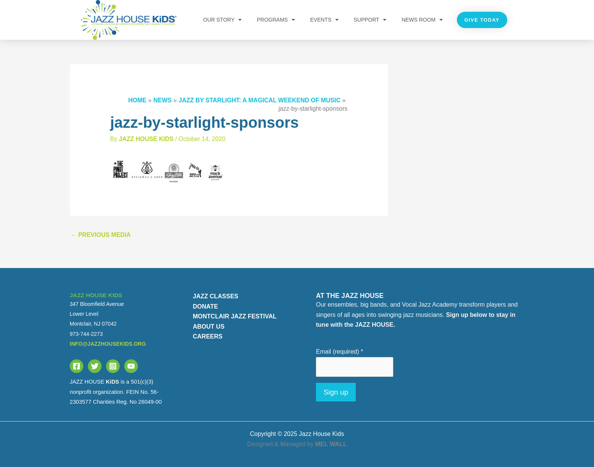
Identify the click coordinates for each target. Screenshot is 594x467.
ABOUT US (209, 326)
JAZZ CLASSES (215, 296)
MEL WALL (331, 444)
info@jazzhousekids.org (108, 344)
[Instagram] (113, 366)
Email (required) (339, 351)
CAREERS (207, 336)
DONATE (205, 306)
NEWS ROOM (422, 19)
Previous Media (100, 235)
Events (324, 19)
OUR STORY (222, 19)
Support (370, 19)
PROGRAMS (276, 19)
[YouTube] (131, 366)
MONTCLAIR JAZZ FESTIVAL (235, 316)
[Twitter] (95, 366)
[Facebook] (76, 366)
